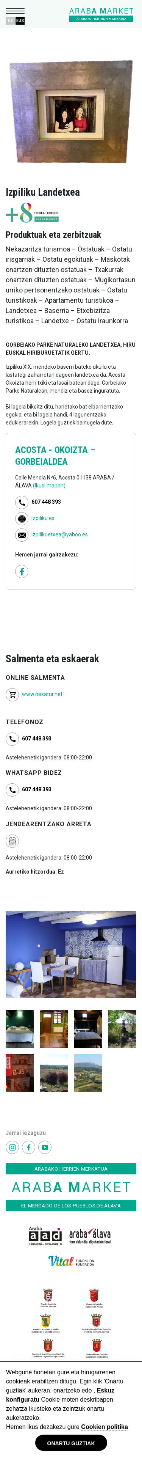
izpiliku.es (43, 518)
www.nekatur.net (42, 694)
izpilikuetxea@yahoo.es (59, 534)
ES (10, 20)
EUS (20, 20)
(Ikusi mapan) (49, 486)
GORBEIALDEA (41, 461)
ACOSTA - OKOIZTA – (55, 450)
